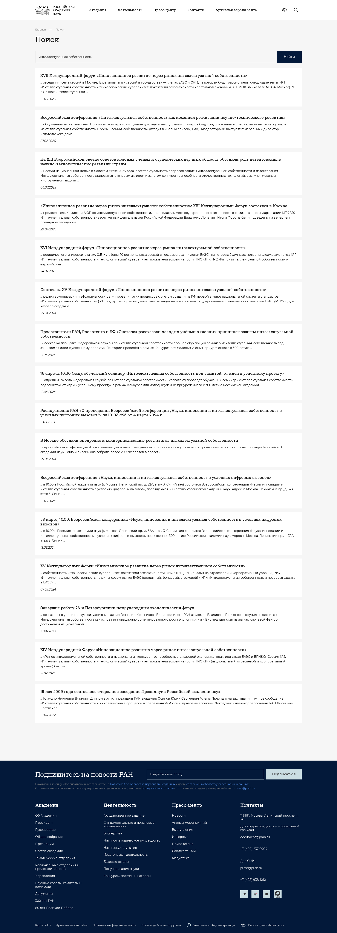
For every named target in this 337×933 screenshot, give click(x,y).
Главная (40, 29)
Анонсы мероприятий (189, 823)
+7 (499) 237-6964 (253, 849)
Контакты (251, 805)
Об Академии (46, 815)
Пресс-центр (187, 805)
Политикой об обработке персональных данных (142, 784)
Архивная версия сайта (71, 925)
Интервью (180, 837)
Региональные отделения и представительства (57, 867)
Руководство (45, 830)
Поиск (60, 29)
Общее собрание (49, 837)
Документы (44, 894)
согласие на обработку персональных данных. (217, 784)
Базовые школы (116, 862)
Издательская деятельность (126, 855)
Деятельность (120, 805)
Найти (289, 57)
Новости (179, 815)
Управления (45, 876)
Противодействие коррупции (161, 925)
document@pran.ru (255, 837)
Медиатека (180, 858)
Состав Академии (49, 851)
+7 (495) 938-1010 (253, 880)
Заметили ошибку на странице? (211, 925)
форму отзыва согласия (158, 788)
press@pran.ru (245, 788)
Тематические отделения (55, 858)
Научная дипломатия (120, 847)
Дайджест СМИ (184, 851)
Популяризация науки (121, 869)
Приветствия (182, 844)
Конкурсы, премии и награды (127, 876)
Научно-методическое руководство (132, 840)
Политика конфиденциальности (114, 925)
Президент (44, 823)
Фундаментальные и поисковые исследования (129, 824)
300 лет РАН (45, 901)
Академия (46, 805)
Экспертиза (113, 833)
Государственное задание (124, 815)
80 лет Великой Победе (54, 908)
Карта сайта (43, 925)
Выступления (182, 830)
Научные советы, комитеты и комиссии (58, 885)
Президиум (44, 844)
